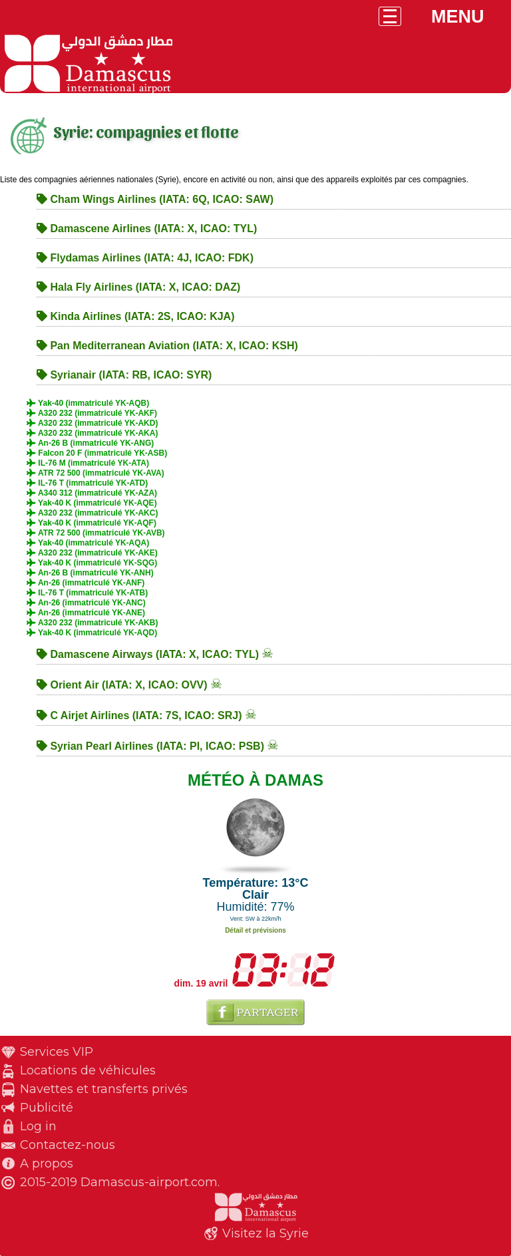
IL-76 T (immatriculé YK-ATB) (87, 592)
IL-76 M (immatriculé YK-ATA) (88, 463)
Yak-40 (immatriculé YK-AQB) (88, 403)
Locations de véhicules (88, 1070)
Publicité (46, 1107)
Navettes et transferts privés (104, 1089)
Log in (38, 1126)
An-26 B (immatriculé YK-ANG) (90, 443)
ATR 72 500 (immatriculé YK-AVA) (95, 473)
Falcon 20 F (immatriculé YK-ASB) (97, 453)
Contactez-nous (67, 1145)
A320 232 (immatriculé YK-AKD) (92, 423)
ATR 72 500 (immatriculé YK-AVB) (96, 533)
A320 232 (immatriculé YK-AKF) (92, 413)
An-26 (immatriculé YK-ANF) (85, 582)
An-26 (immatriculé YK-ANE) (86, 612)
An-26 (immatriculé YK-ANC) (86, 602)
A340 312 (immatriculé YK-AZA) (92, 493)
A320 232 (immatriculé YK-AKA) (92, 433)
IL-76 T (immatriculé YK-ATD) (87, 483)
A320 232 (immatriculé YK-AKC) (92, 513)
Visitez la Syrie (265, 1233)
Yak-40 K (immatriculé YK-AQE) (92, 503)
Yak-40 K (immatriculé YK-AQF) (91, 523)
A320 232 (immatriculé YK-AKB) (92, 622)
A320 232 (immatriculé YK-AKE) (92, 552)
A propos (46, 1163)
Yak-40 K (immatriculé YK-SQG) (92, 562)
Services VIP (56, 1051)
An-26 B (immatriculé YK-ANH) (90, 572)
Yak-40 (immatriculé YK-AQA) (88, 543)
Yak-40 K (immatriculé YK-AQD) (92, 632)
